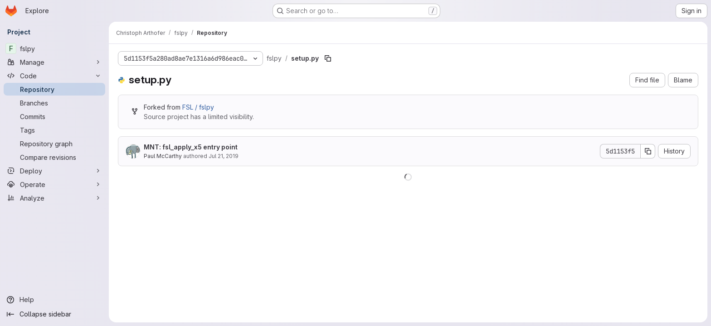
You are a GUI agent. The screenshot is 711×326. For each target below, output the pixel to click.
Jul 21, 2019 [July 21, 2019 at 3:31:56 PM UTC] (224, 156)
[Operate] (54, 184)
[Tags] (54, 130)
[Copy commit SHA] (648, 151)
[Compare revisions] (54, 157)
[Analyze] (54, 198)
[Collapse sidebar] (54, 314)
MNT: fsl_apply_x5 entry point (191, 147)
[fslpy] (54, 48)
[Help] (54, 299)
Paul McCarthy (163, 156)
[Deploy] (54, 170)
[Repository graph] (54, 143)
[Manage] (54, 62)
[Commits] (54, 116)
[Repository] (54, 89)
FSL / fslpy (198, 107)
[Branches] (54, 102)
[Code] (54, 75)
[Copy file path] (328, 58)
